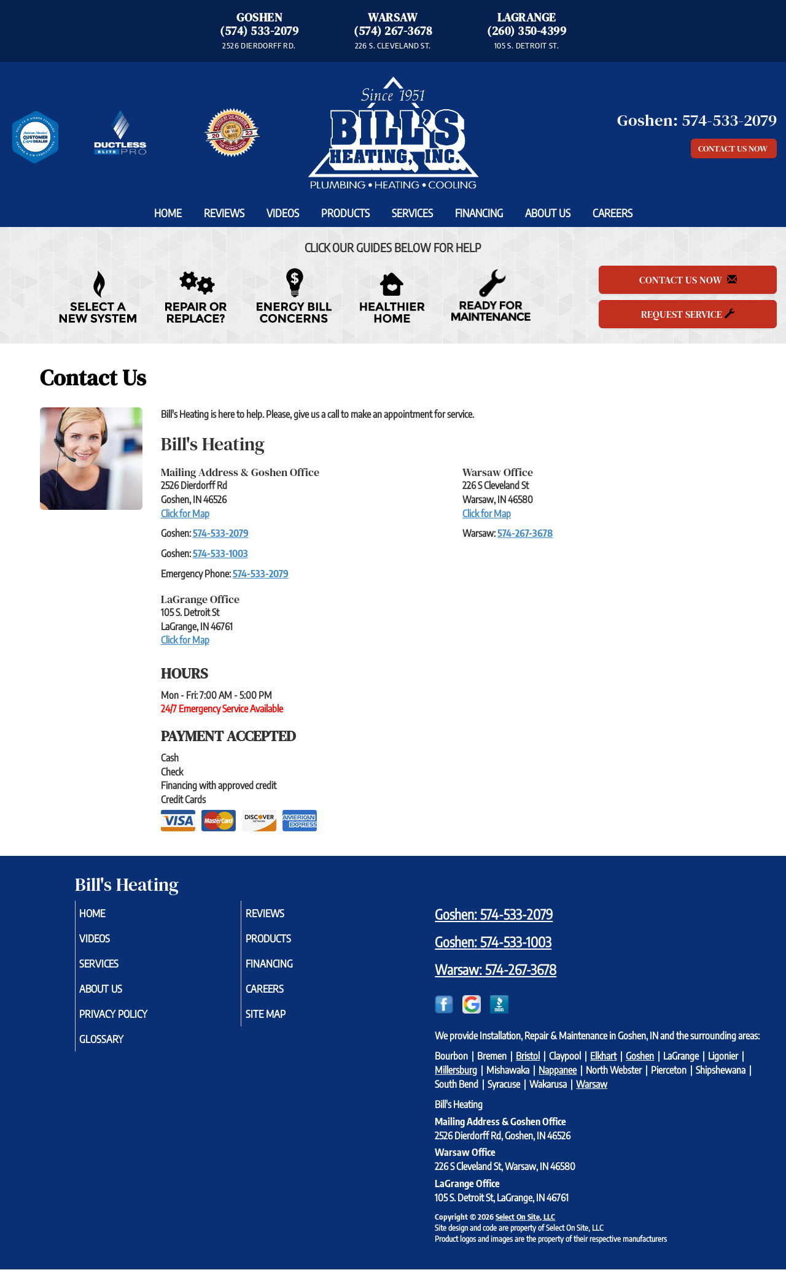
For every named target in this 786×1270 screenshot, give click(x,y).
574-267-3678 (525, 533)
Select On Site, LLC (525, 1217)
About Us (547, 213)
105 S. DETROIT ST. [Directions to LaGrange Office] (526, 45)
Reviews (224, 213)
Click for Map (185, 513)
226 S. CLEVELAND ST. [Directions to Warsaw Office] (393, 45)
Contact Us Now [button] (733, 148)
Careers (612, 213)
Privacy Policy (132, 1022)
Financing (479, 213)
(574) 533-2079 (259, 31)
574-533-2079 (221, 533)
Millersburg (456, 1070)
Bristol (528, 1056)
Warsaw (591, 1084)
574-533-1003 (220, 553)
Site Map (282, 1022)
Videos (283, 213)
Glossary (119, 1049)
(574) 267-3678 (393, 31)
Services (412, 213)
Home (168, 213)
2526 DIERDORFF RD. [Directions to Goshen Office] (258, 45)
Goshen (640, 1056)
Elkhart (603, 1056)
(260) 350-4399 (526, 31)
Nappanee (558, 1070)
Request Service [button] (687, 314)
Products (345, 213)
